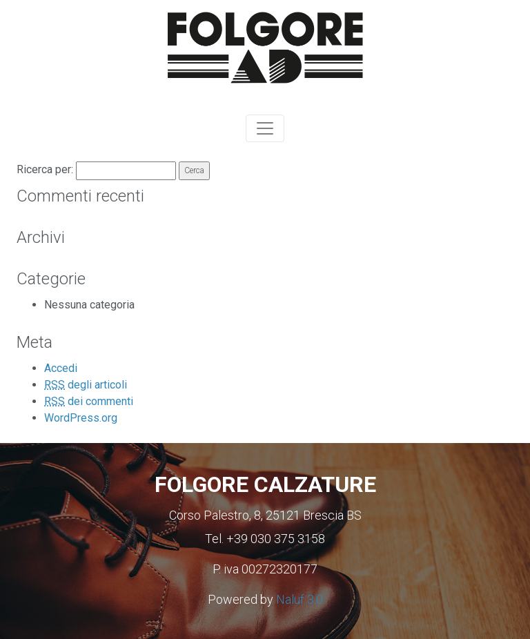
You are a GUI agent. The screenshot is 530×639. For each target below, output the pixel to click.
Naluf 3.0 (299, 599)
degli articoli (85, 384)
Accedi (60, 368)
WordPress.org (80, 417)
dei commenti (88, 401)
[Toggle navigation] (265, 128)
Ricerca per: (45, 169)
